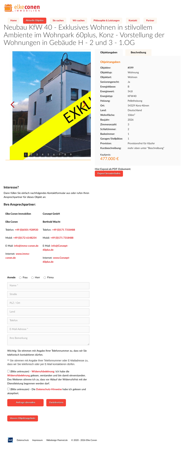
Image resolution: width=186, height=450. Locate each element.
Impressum (37, 440)
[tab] (109, 52)
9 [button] (71, 155)
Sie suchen (58, 20)
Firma (50, 277)
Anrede (11, 277)
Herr (37, 277)
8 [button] (65, 155)
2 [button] (31, 155)
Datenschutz (23, 440)
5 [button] (48, 155)
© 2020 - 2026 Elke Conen (84, 440)
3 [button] (37, 155)
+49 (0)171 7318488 (63, 230)
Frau (25, 277)
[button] (12, 104)
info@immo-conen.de (26, 246)
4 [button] (42, 155)
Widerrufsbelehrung (43, 371)
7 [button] (59, 155)
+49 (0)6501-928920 (26, 230)
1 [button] (26, 155)
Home (13, 20)
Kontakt (133, 20)
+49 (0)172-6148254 (25, 238)
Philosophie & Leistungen (107, 20)
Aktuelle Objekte (35, 20)
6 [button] (54, 155)
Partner (150, 20)
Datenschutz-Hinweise (49, 389)
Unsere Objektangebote (22, 418)
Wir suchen (78, 20)
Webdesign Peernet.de (57, 440)
